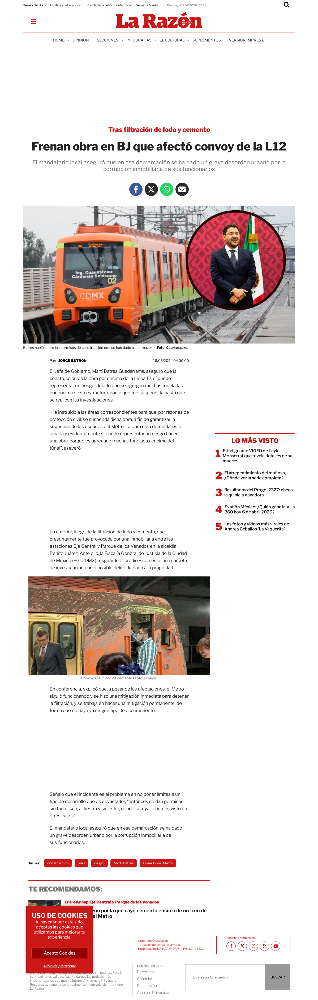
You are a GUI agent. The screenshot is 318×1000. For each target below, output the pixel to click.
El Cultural (172, 40)
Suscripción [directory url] (147, 985)
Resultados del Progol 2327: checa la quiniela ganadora (258, 492)
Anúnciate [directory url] (145, 978)
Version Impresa (246, 40)
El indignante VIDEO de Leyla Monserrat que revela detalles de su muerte (257, 455)
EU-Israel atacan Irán (66, 5)
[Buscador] (287, 5)
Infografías (139, 40)
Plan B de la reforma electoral (109, 5)
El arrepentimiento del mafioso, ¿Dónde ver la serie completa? (255, 475)
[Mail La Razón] (182, 189)
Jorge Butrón (72, 360)
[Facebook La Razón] (136, 189)
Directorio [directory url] (145, 971)
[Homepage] (159, 20)
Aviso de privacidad (59, 966)
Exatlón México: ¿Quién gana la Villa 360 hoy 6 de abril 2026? (260, 509)
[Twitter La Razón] (151, 189)
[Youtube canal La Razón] (275, 946)
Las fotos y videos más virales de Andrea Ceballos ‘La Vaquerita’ (256, 526)
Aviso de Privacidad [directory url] (153, 992)
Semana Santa (147, 5)
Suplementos (206, 40)
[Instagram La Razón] (253, 946)
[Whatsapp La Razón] (166, 189)
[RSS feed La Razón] (264, 946)
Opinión (80, 40)
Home (59, 40)
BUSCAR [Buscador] (277, 977)
